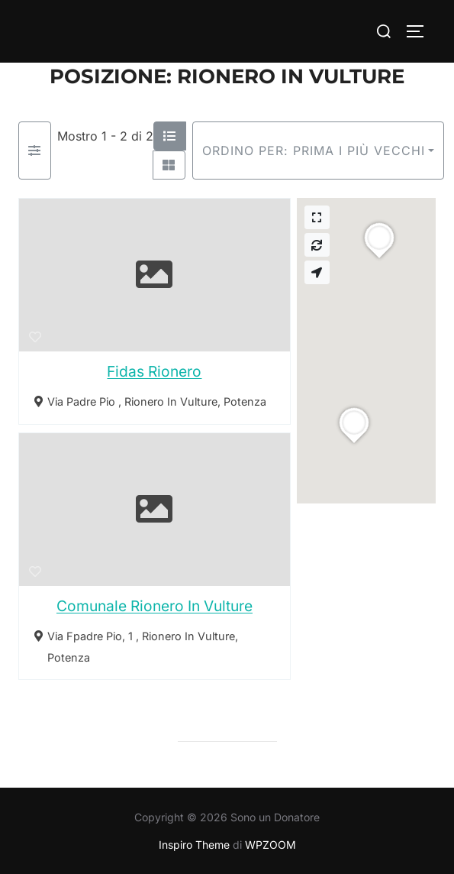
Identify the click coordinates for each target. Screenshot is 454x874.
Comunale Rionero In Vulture (154, 606)
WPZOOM (270, 844)
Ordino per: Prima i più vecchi (313, 150)
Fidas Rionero (154, 371)
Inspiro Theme (194, 844)
